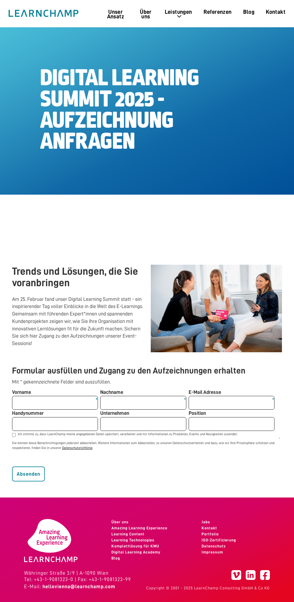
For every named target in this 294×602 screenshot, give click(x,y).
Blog (115, 558)
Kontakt (209, 528)
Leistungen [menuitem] (178, 13)
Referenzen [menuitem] (218, 11)
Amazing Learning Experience (139, 528)
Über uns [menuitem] (146, 14)
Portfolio (210, 534)
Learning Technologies (132, 540)
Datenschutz (214, 546)
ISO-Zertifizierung (219, 540)
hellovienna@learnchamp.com (78, 586)
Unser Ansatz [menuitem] (115, 14)
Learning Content (127, 534)
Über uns (120, 522)
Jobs (206, 522)
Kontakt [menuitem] (275, 11)
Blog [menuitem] (249, 11)
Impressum (212, 552)
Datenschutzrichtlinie (77, 448)
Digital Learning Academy (135, 552)
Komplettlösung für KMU (135, 546)
